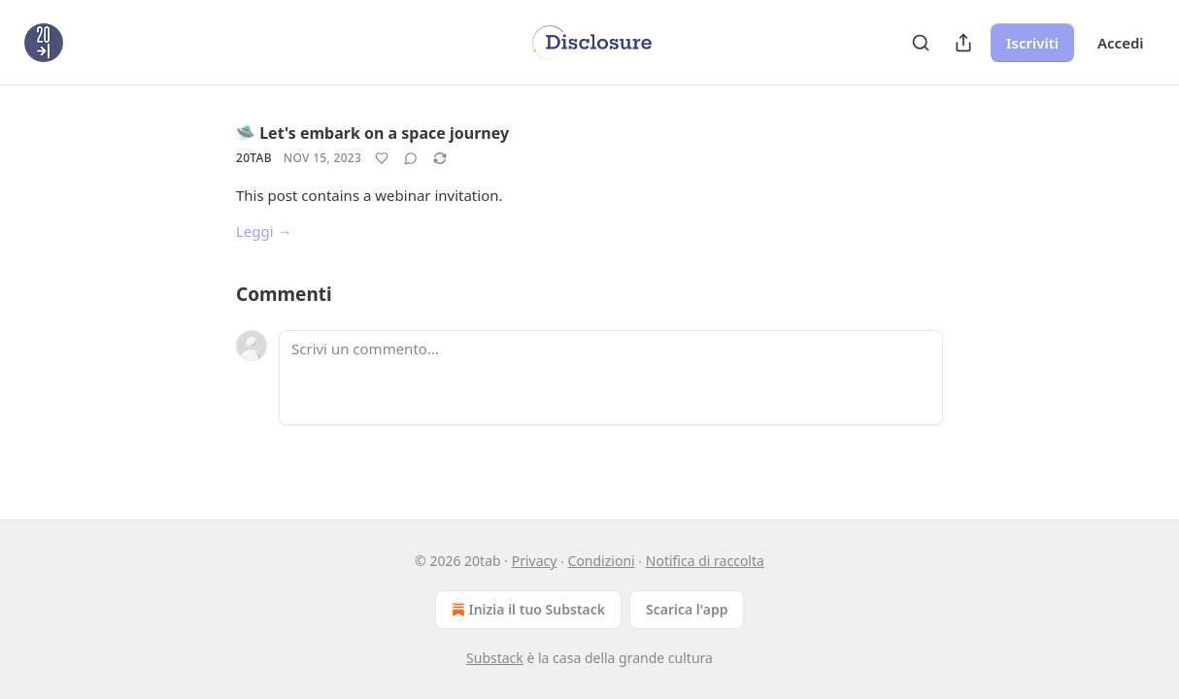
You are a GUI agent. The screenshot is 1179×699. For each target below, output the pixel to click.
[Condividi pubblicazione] (963, 42)
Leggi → (264, 231)
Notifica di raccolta (705, 560)
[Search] (920, 42)
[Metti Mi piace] (381, 158)
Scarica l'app (686, 609)
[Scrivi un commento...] (611, 377)
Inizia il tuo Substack (527, 609)
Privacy (534, 560)
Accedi (1120, 42)
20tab (254, 158)
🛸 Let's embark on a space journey (372, 133)
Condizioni (601, 560)
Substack (494, 658)
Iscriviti (1032, 42)
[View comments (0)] (410, 158)
